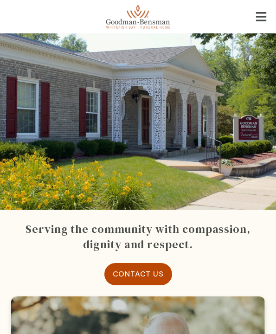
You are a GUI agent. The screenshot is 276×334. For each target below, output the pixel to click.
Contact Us (138, 274)
